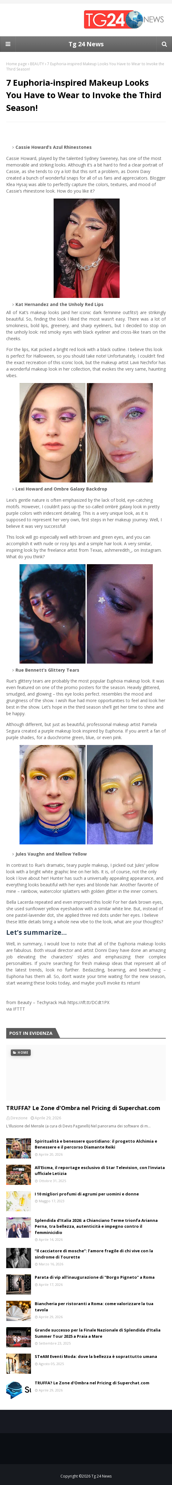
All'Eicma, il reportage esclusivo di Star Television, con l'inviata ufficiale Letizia (100, 1171)
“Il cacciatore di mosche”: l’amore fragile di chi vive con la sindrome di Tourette (94, 1254)
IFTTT (19, 1009)
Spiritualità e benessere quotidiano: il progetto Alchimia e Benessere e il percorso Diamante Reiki (96, 1144)
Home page (16, 63)
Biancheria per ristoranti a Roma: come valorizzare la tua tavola (94, 1307)
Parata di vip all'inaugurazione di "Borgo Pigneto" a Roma (95, 1277)
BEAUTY (37, 63)
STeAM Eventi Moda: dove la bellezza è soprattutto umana (96, 1356)
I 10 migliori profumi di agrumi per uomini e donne (87, 1194)
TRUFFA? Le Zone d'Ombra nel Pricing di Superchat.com (83, 1108)
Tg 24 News (86, 44)
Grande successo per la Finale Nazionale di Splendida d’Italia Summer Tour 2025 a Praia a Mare (98, 1333)
